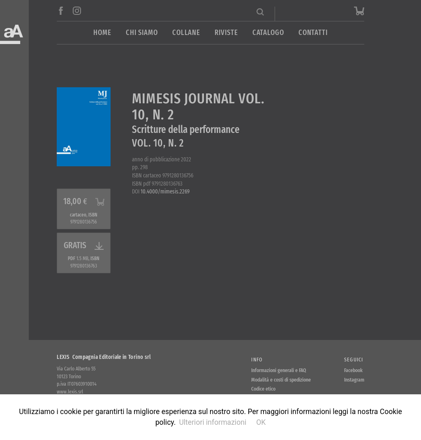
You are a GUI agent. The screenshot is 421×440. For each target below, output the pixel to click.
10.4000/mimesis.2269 (165, 191)
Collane (186, 32)
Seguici (353, 359)
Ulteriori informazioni (212, 422)
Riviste (226, 32)
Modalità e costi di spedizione (281, 380)
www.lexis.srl (70, 392)
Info (256, 359)
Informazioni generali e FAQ (278, 370)
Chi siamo (142, 32)
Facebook (353, 370)
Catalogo (268, 32)
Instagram (354, 380)
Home (102, 32)
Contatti (313, 32)
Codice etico (263, 389)
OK (261, 422)
